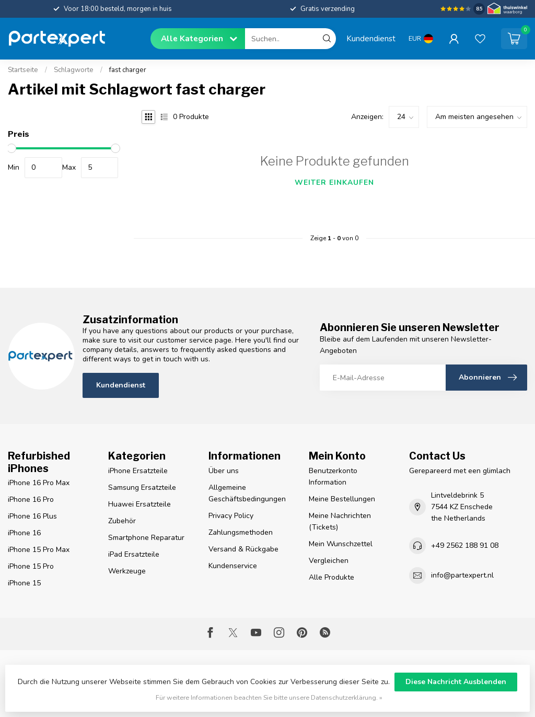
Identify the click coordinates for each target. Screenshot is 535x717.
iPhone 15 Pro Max (38, 550)
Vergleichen (328, 561)
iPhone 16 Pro (31, 499)
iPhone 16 (24, 533)
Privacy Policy (230, 516)
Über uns (223, 471)
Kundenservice (232, 566)
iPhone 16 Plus (32, 516)
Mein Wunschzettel (341, 544)
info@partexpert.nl (462, 575)
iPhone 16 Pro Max (38, 483)
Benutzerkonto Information (333, 476)
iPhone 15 (24, 583)
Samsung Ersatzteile (142, 487)
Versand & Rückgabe (243, 549)
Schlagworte (74, 70)
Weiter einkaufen (334, 182)
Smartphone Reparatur (146, 538)
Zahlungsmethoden (240, 532)
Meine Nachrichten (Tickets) (340, 521)
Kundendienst (371, 38)
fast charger (127, 70)
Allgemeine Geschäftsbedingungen (247, 493)
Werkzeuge (127, 571)
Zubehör (122, 521)
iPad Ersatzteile (133, 554)
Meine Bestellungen (342, 499)
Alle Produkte (331, 577)
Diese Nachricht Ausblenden (455, 682)
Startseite (23, 70)
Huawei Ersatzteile (139, 504)
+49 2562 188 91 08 (464, 545)
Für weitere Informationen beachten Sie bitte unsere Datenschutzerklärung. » (269, 697)
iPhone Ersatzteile (138, 471)
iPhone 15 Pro (31, 566)
